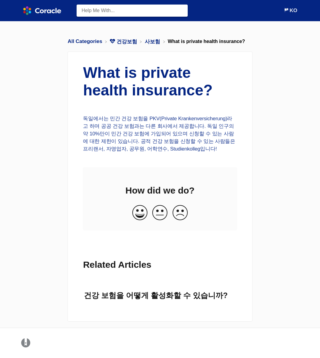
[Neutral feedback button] (159, 213)
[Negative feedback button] (180, 213)
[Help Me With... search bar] (132, 11)
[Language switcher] (290, 10)
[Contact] (279, 10)
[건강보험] (124, 41)
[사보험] (153, 41)
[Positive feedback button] (139, 213)
